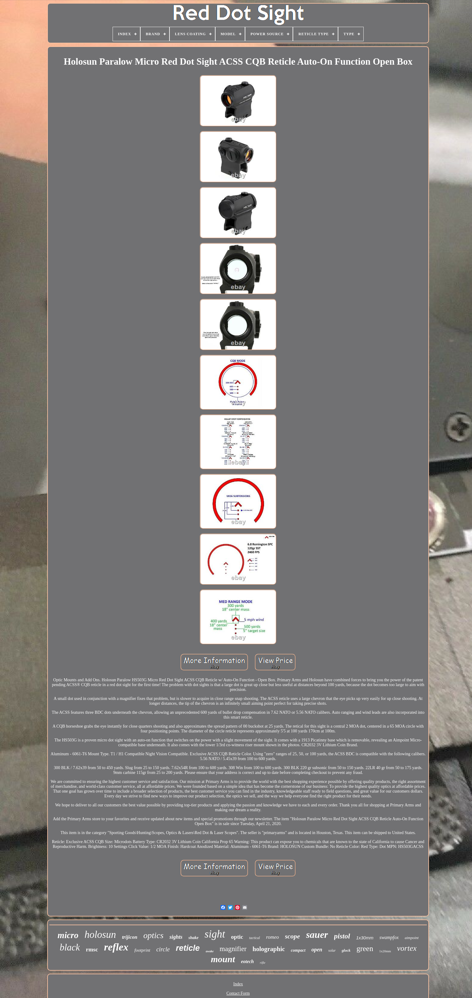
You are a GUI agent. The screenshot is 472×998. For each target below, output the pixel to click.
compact (298, 950)
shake (193, 937)
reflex (116, 947)
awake (209, 951)
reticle (188, 948)
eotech (247, 961)
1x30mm (365, 937)
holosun (100, 934)
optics (153, 935)
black (70, 947)
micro (67, 935)
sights (175, 937)
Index (238, 984)
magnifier (233, 949)
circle (163, 949)
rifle (262, 962)
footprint (143, 950)
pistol (342, 936)
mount (223, 959)
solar (332, 950)
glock (346, 950)
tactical (254, 938)
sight (215, 934)
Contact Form (238, 993)
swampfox (389, 937)
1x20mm (385, 951)
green (364, 948)
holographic (269, 949)
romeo (272, 937)
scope (292, 936)
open (317, 950)
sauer (317, 934)
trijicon (129, 937)
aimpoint (411, 937)
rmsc (92, 949)
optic (237, 937)
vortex (407, 948)
